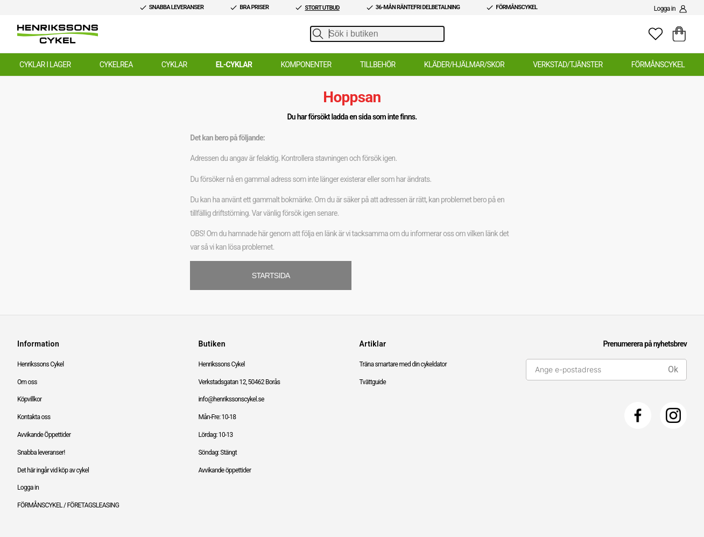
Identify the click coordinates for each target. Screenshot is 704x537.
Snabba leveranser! (41, 452)
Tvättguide (373, 382)
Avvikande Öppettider (44, 435)
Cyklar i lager (45, 64)
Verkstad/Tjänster (567, 64)
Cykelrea (116, 64)
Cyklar (174, 64)
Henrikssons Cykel (40, 364)
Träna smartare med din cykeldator (403, 364)
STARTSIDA (271, 275)
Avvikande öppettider (224, 470)
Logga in (28, 487)
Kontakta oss (34, 417)
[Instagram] (673, 415)
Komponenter (305, 64)
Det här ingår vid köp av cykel (53, 470)
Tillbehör (378, 64)
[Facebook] (637, 415)
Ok (673, 369)
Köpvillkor (29, 399)
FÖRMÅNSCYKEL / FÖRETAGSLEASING (68, 505)
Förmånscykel (658, 64)
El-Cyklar (234, 64)
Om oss (27, 382)
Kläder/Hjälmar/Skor (464, 64)
